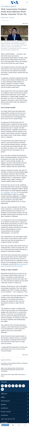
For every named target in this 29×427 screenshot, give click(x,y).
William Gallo (4, 18)
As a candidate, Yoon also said (10, 192)
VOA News (11, 18)
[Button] (25, 24)
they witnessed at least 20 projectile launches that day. (14, 265)
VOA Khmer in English (8, 7)
